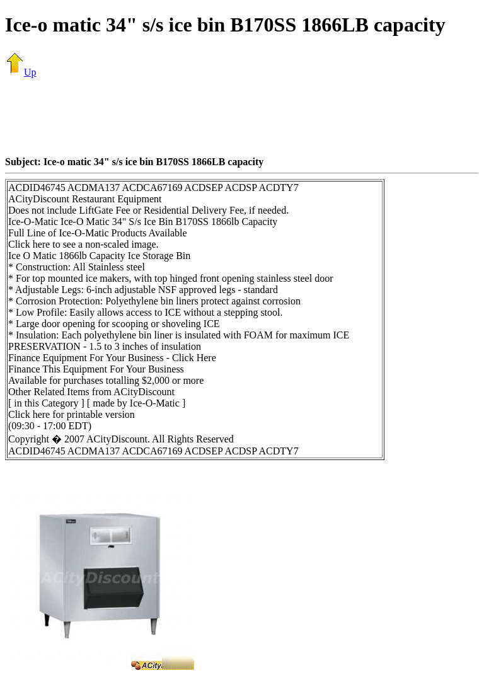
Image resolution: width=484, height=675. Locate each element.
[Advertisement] (242, 116)
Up (21, 72)
